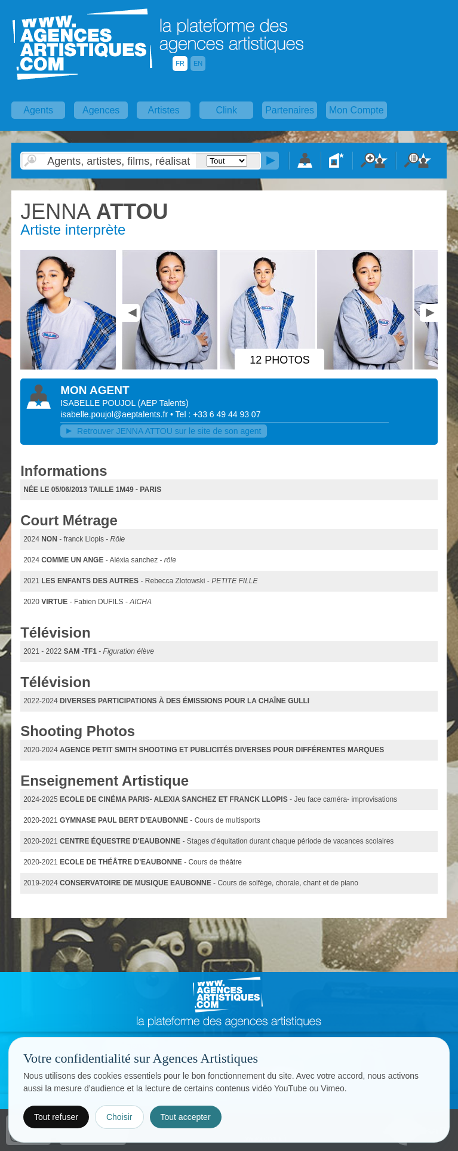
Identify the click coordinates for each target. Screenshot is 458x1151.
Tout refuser (56, 1117)
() (163, 403)
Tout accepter (186, 1117)
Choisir (119, 1117)
